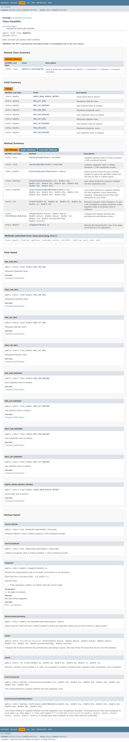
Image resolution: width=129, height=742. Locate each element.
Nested (12, 10)
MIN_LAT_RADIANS (41, 123)
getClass (35, 240)
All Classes (6, 7)
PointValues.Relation (16, 216)
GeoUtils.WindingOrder (33, 69)
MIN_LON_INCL (39, 128)
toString (77, 240)
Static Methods (28, 150)
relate (32, 214)
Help (50, 3)
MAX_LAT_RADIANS (41, 105)
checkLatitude (36, 157)
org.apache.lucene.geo (21, 18)
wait (86, 240)
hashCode (46, 240)
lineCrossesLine (37, 181)
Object (14, 35)
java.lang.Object (10, 26)
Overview (5, 3)
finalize (25, 240)
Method (33, 10)
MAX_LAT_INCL (39, 101)
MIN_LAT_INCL (39, 119)
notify (56, 240)
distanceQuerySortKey (39, 171)
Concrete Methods (48, 150)
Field (19, 10)
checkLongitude (36, 164)
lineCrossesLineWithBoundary (43, 190)
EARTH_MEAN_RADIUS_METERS (46, 96)
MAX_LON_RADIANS (41, 114)
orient (32, 202)
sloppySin (34, 225)
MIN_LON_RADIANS (41, 132)
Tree (33, 3)
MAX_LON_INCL (39, 110)
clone (7, 240)
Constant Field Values (14, 278)
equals (15, 240)
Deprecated (41, 3)
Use (27, 3)
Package (13, 3)
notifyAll (66, 240)
